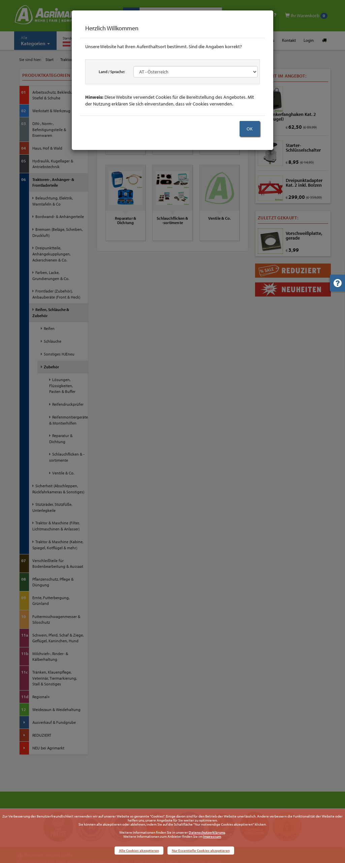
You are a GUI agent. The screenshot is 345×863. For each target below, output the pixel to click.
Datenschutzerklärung (207, 832)
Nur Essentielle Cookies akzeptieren (201, 850)
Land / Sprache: (112, 71)
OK (250, 129)
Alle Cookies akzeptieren (139, 850)
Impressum (212, 836)
